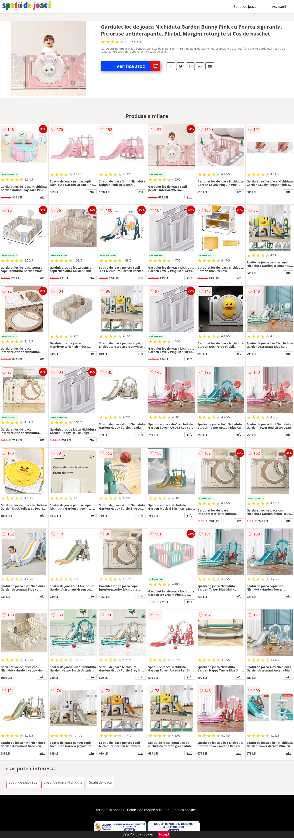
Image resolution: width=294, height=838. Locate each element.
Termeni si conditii (109, 810)
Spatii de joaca (245, 6)
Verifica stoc (138, 66)
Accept (164, 834)
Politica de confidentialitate (148, 810)
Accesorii (279, 6)
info (42, 197)
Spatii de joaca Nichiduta (63, 782)
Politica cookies (185, 810)
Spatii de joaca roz (23, 782)
